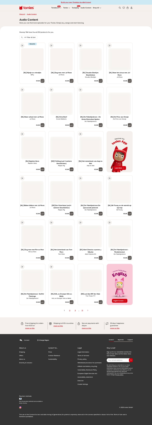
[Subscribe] (131, 360)
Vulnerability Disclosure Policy (87, 370)
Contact (24, 340)
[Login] (131, 8)
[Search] (120, 8)
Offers (21, 355)
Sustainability (52, 359)
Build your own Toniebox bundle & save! (76, 2)
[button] (124, 8)
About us (22, 359)
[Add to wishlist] (42, 45)
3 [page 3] (75, 310)
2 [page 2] (69, 310)
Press (50, 352)
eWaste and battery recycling (87, 366)
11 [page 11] (82, 310)
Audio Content (32, 14)
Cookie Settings (83, 384)
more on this (30, 328)
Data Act (80, 380)
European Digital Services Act (87, 373)
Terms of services (83, 355)
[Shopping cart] (127, 8)
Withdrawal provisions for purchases (90, 362)
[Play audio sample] (22, 45)
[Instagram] (19, 407)
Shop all (22, 14)
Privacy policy (82, 359)
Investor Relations (54, 355)
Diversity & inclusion (25, 362)
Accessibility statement (85, 377)
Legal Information (83, 352)
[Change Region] (43, 340)
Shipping (22, 352)
